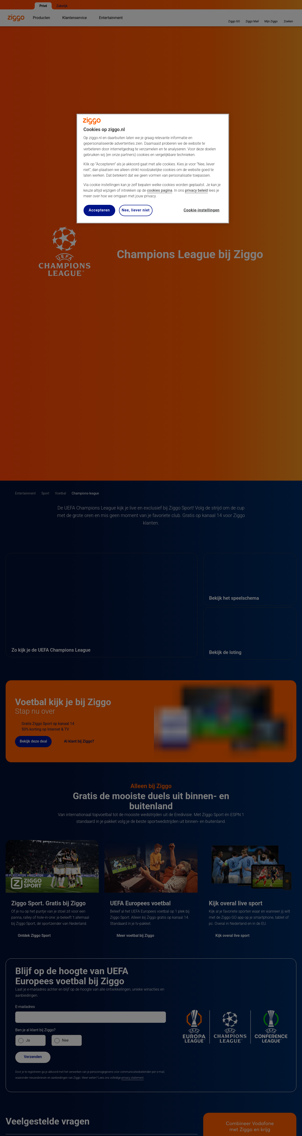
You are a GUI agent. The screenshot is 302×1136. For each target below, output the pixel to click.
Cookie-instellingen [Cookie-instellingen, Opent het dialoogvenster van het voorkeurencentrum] (201, 210)
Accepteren (99, 210)
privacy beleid (196, 190)
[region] (152, 168)
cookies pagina (159, 190)
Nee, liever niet (136, 210)
